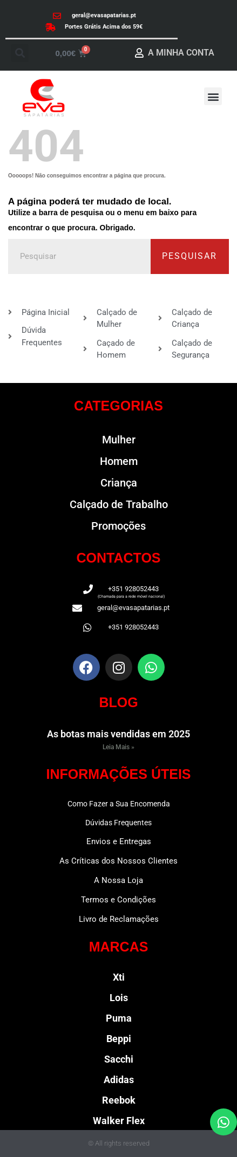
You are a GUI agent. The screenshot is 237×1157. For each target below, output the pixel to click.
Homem (119, 461)
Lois (119, 997)
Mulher (119, 439)
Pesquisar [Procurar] (189, 256)
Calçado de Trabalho (119, 504)
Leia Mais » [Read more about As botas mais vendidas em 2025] (118, 747)
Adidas (119, 1079)
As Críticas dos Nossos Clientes (118, 861)
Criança (118, 482)
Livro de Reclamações (119, 919)
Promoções (118, 525)
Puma (119, 1018)
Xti (119, 977)
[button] (20, 53)
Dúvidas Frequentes (118, 822)
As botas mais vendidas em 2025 (118, 734)
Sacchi (118, 1059)
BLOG (118, 702)
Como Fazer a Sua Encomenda (118, 803)
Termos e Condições (118, 900)
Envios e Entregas (118, 841)
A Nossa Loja (118, 880)
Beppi (118, 1038)
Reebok (119, 1100)
